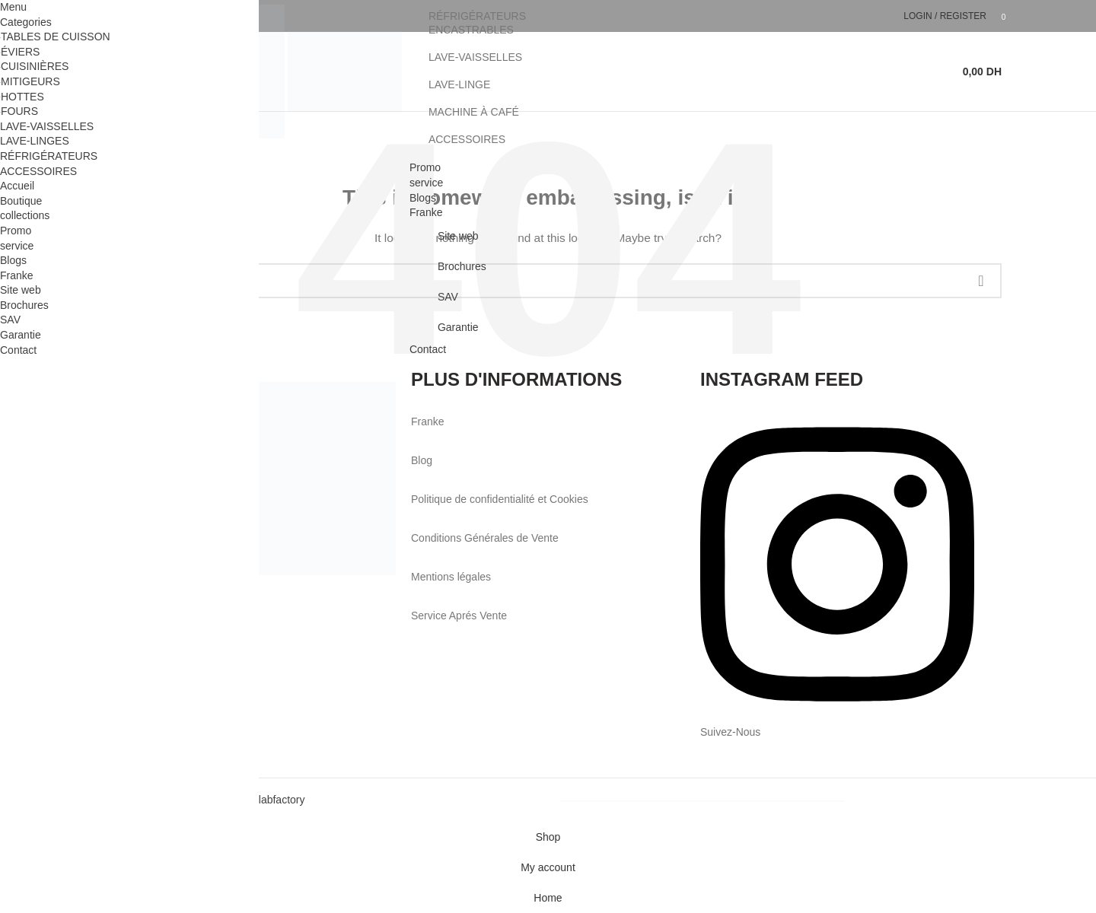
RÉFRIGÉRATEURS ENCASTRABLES (477, 23)
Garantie (458, 327)
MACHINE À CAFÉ (474, 112)
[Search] (941, 71)
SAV (448, 297)
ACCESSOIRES (467, 139)
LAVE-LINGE (459, 84)
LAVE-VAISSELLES (475, 57)
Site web (458, 236)
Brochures (462, 266)
